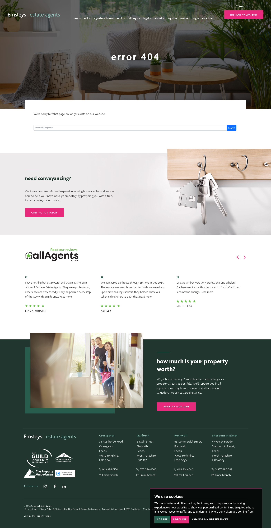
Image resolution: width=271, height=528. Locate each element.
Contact (188, 15)
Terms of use (31, 509)
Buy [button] (80, 15)
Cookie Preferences (90, 509)
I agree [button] (162, 519)
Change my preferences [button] (210, 519)
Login (198, 15)
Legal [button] (150, 15)
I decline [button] (179, 519)
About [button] (162, 15)
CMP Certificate (133, 509)
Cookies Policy (71, 509)
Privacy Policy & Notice (50, 509)
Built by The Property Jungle (37, 515)
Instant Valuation (243, 14)
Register (175, 15)
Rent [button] (124, 15)
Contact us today (44, 212)
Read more (65, 296)
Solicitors (210, 15)
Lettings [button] (136, 15)
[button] (238, 257)
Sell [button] (90, 15)
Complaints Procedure (112, 509)
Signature (106, 15)
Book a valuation (176, 406)
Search (231, 127)
